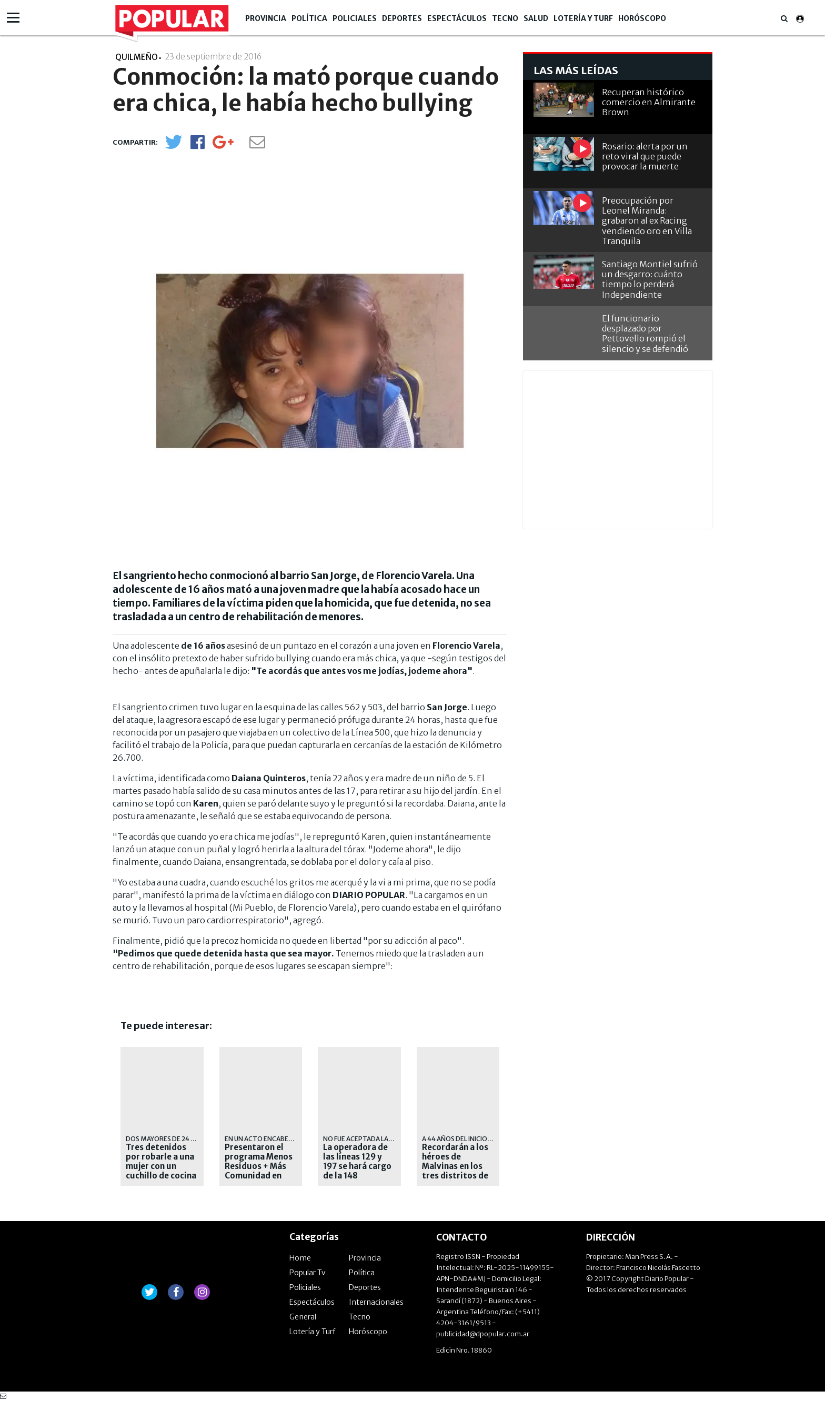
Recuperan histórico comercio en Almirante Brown (649, 102)
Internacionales (376, 1302)
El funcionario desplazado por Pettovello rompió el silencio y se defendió (645, 333)
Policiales (355, 18)
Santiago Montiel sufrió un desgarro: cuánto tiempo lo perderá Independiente (650, 279)
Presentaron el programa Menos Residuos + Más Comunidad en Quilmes (259, 1166)
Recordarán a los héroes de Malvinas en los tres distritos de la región (455, 1166)
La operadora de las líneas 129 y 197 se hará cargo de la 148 (357, 1162)
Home (300, 1258)
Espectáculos (457, 18)
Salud (536, 18)
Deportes (402, 18)
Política (309, 18)
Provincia (265, 18)
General (302, 1317)
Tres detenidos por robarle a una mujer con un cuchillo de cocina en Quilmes (161, 1166)
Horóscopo (642, 18)
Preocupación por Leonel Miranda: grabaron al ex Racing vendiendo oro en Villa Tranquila (647, 220)
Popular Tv (307, 1272)
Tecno (505, 18)
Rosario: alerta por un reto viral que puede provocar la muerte (645, 156)
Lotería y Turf (583, 18)
